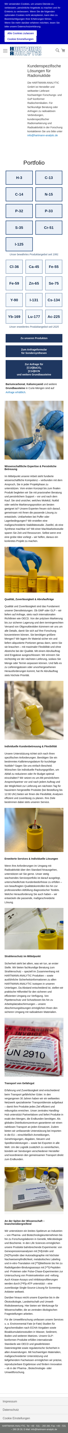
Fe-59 (14, 283)
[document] (34, 22)
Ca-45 (34, 267)
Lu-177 (34, 317)
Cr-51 (49, 228)
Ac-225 (54, 317)
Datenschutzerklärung (29, 26)
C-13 (49, 178)
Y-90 (14, 300)
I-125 (19, 244)
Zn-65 (34, 283)
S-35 (19, 228)
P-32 (19, 211)
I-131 (34, 300)
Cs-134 (54, 300)
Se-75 (54, 283)
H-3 (19, 178)
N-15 (49, 194)
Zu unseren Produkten (34, 338)
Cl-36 (14, 267)
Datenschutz (11, 1409)
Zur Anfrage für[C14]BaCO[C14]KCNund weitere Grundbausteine (34, 369)
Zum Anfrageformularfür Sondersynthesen (34, 351)
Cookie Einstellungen (16, 1418)
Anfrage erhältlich (15, 392)
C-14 (19, 194)
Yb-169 (14, 317)
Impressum (10, 1401)
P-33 (49, 211)
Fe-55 (54, 267)
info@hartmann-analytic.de (42, 135)
